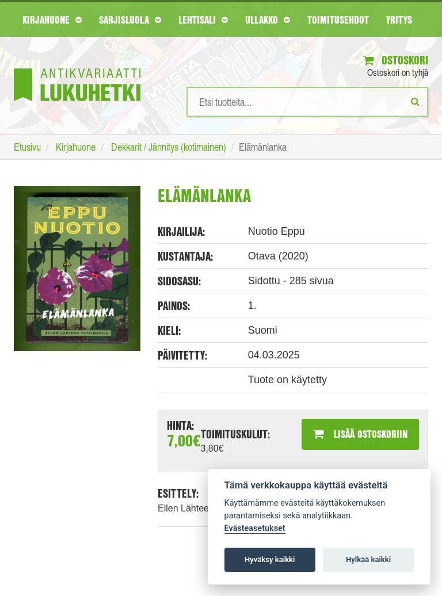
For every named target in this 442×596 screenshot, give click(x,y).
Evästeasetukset (254, 528)
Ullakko (267, 19)
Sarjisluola (130, 19)
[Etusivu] (77, 67)
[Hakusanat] (307, 102)
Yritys (399, 19)
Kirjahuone (52, 19)
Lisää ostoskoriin (360, 433)
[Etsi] (415, 101)
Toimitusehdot (338, 19)
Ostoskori (395, 60)
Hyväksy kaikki (270, 559)
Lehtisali (203, 19)
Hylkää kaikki (368, 559)
